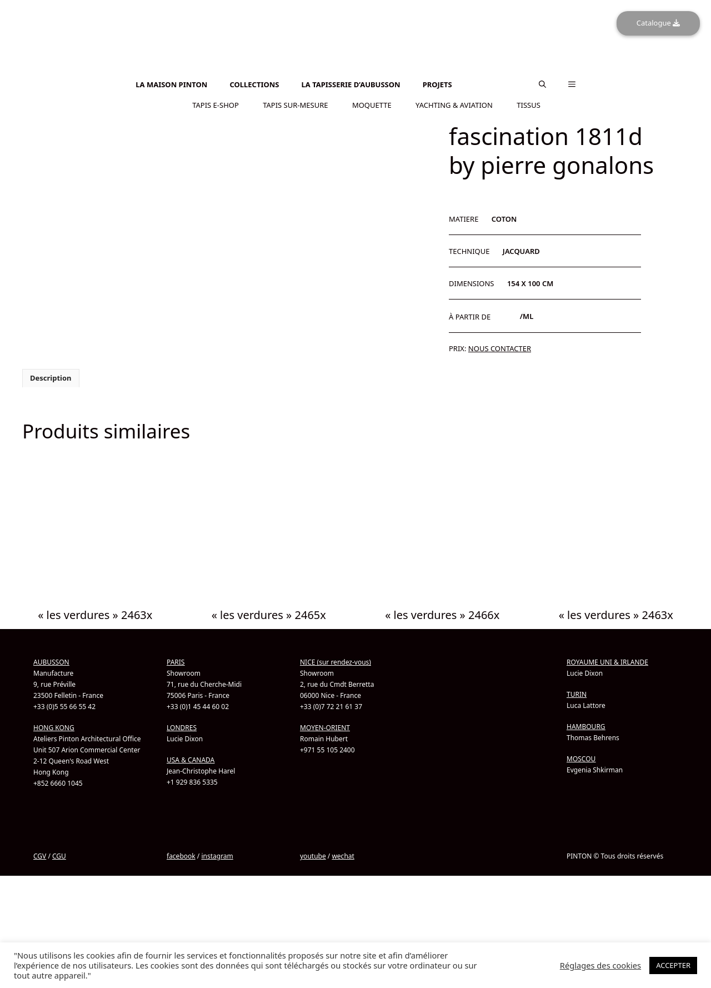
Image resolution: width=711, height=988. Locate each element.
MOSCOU (581, 759)
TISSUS (528, 105)
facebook (181, 856)
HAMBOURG (586, 726)
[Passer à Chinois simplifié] (355, 76)
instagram (217, 856)
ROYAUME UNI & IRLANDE (607, 662)
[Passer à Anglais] (355, 70)
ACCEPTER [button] (673, 965)
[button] (542, 84)
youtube (313, 856)
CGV (39, 856)
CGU (59, 856)
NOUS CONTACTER (499, 348)
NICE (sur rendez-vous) (335, 662)
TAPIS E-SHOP (215, 105)
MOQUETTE (372, 105)
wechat (343, 856)
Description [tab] (51, 378)
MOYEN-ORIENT (325, 727)
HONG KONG (53, 727)
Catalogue (658, 23)
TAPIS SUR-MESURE (295, 105)
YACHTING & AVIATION (454, 105)
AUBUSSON (51, 662)
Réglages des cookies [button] (600, 965)
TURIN (577, 694)
